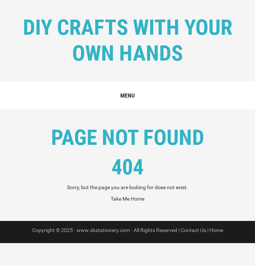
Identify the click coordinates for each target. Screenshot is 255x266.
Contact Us (193, 230)
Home (216, 230)
